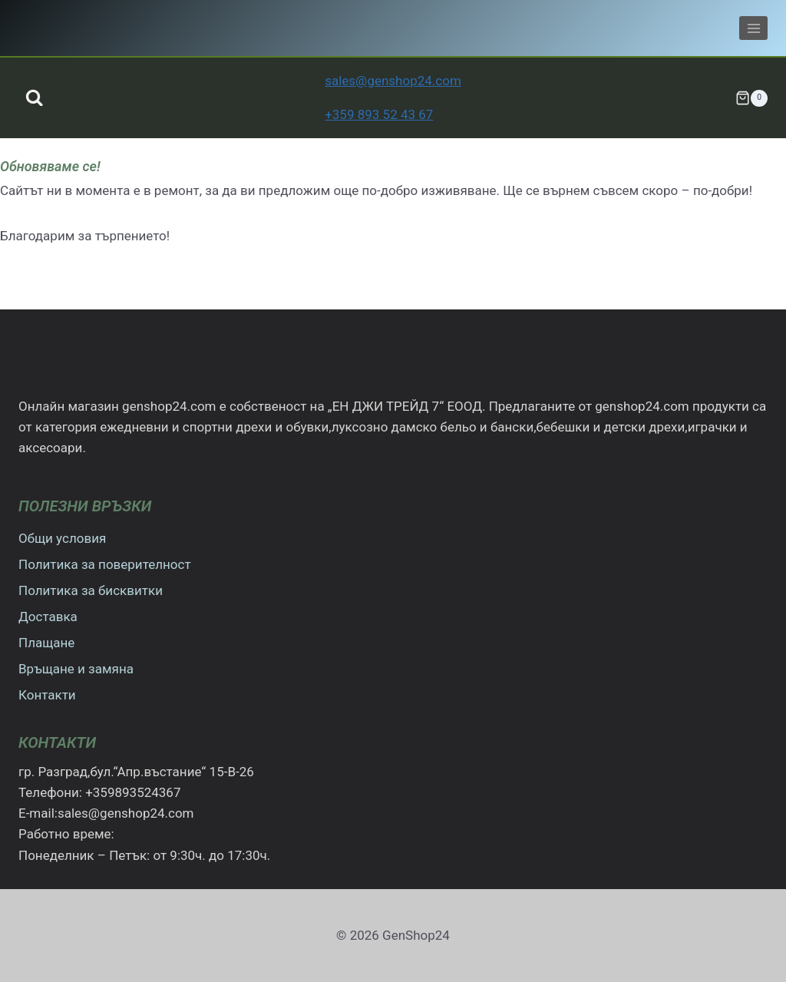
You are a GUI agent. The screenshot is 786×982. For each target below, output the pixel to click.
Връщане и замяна (76, 668)
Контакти (47, 695)
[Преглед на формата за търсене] (34, 98)
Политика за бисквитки (90, 590)
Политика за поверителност (104, 564)
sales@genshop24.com (393, 80)
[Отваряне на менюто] (753, 28)
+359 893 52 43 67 (379, 114)
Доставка (48, 616)
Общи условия (62, 538)
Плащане (46, 642)
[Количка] (751, 98)
